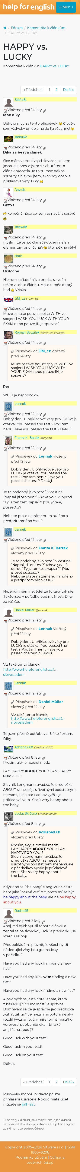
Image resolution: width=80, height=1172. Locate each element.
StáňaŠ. (21, 99)
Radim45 (21, 911)
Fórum (17, 28)
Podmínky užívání (31, 1157)
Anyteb (20, 190)
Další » (68, 90)
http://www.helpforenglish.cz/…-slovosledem (38, 720)
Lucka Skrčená (36, 813)
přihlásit (28, 1104)
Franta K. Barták (33, 438)
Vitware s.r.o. (53, 1147)
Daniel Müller (31, 610)
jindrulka (21, 137)
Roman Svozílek (39, 332)
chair (18, 256)
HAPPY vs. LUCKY (54, 66)
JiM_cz (26, 298)
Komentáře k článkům (46, 28)
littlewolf (21, 227)
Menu (66, 7)
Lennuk (20, 404)
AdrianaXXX (34, 747)
